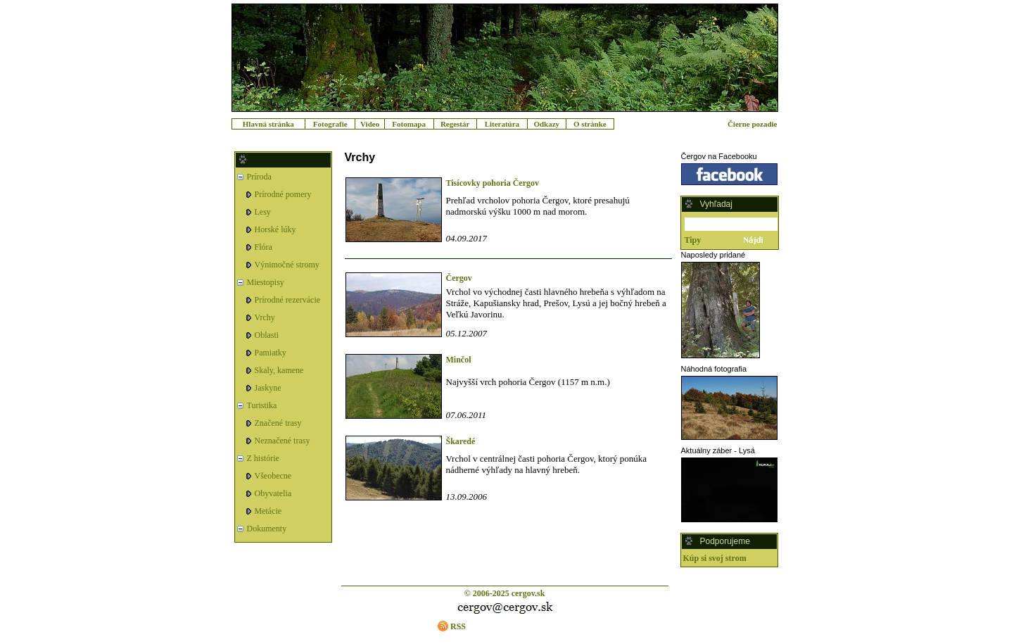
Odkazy (546, 124)
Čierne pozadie (753, 124)
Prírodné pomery (283, 194)
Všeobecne (273, 476)
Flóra (263, 247)
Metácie (268, 511)
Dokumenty (267, 528)
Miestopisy (265, 282)
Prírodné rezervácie (288, 300)
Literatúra (502, 124)
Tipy (693, 240)
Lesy (263, 212)
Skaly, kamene (279, 370)
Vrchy (265, 317)
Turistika (262, 405)
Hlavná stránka (268, 124)
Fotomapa (409, 124)
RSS (458, 626)
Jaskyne (268, 388)
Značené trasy (278, 423)
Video (369, 124)
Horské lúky (275, 229)
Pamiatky (270, 353)
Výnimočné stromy (287, 265)
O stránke (590, 124)
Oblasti (267, 335)
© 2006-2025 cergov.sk (504, 593)
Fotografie (330, 124)
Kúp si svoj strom (715, 558)
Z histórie (263, 458)
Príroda (259, 177)
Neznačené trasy (282, 441)
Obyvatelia (273, 493)
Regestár (455, 124)
